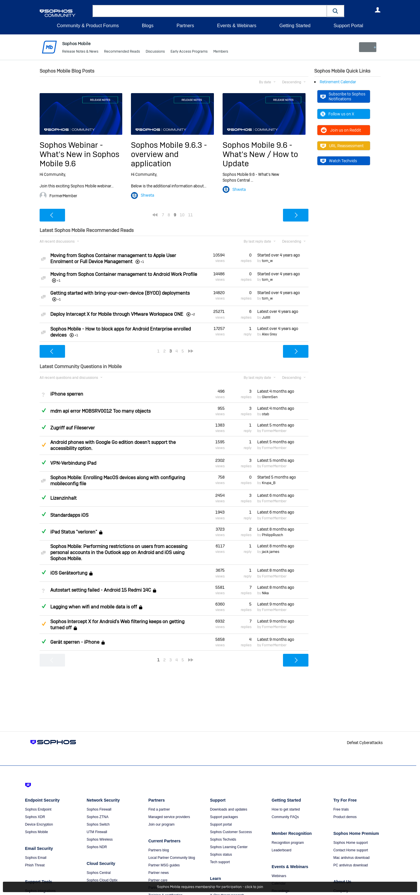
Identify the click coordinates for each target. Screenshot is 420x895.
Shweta (147, 195)
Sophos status (221, 854)
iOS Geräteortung (68, 573)
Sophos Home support (350, 843)
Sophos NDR (97, 847)
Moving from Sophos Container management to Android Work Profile (123, 274)
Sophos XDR (35, 817)
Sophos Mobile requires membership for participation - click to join (210, 887)
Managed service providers (169, 817)
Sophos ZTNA (97, 817)
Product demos (345, 817)
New (367, 47)
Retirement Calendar (338, 81)
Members (220, 52)
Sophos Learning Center (228, 847)
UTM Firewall (97, 832)
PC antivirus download (350, 865)
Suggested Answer (44, 444)
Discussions (155, 52)
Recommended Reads (122, 52)
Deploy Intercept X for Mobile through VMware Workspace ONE (116, 314)
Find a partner (159, 809)
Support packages (224, 817)
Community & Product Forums (88, 25)
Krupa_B (268, 483)
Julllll (266, 317)
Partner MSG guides (164, 865)
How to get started (286, 809)
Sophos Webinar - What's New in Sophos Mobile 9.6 (79, 154)
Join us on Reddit (340, 130)
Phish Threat (35, 865)
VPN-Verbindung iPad (73, 463)
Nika (265, 593)
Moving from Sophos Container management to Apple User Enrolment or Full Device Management (113, 258)
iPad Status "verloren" (73, 532)
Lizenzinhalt (63, 498)
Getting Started (294, 25)
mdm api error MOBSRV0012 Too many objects (100, 411)
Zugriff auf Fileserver (72, 428)
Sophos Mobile (36, 832)
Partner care (157, 880)
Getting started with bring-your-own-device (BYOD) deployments (120, 293)
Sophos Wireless (100, 839)
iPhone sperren (66, 394)
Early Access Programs (189, 52)
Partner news (158, 873)
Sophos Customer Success (231, 832)
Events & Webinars (236, 25)
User (378, 10)
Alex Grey (269, 334)
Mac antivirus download (351, 858)
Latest (277, 311)
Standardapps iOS (69, 515)
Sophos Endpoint (38, 809)
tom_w (267, 261)
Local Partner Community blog (171, 858)
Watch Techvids (338, 161)
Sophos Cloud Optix (102, 880)
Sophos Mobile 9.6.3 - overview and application (169, 154)
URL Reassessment (342, 146)
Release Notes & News (80, 52)
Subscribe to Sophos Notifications (342, 96)
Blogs (147, 25)
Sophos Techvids (223, 839)
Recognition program (288, 843)
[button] (335, 11)
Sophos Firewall (99, 809)
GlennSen (269, 397)
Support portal (221, 824)
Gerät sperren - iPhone (74, 642)
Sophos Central (99, 873)
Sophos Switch (98, 824)
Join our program (161, 824)
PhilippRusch (272, 535)
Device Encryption (39, 824)
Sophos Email (36, 858)
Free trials (341, 809)
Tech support (220, 862)
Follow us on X (337, 113)
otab (265, 414)
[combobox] (210, 11)
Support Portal (348, 25)
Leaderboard (281, 850)
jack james (270, 551)
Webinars (279, 876)
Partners (185, 25)
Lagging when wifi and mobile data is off (93, 607)
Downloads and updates (228, 809)
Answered (44, 410)
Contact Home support (350, 850)
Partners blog (158, 850)
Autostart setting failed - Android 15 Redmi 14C (100, 590)
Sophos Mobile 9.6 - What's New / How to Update (260, 154)
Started (278, 255)
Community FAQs (285, 817)
